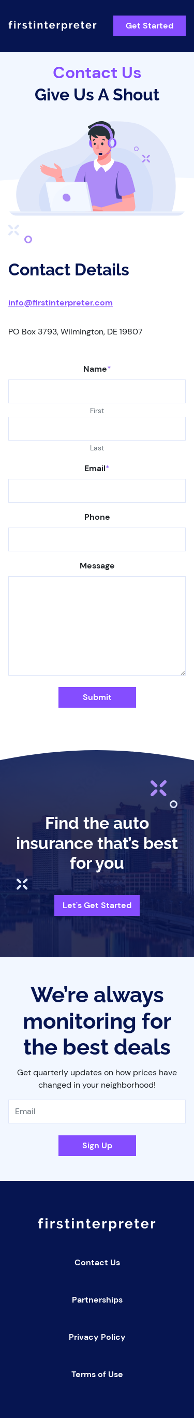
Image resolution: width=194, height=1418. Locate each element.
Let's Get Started (97, 905)
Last (97, 447)
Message (97, 565)
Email (97, 468)
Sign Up (97, 1145)
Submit (97, 697)
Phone (97, 516)
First (97, 410)
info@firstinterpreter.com (60, 302)
